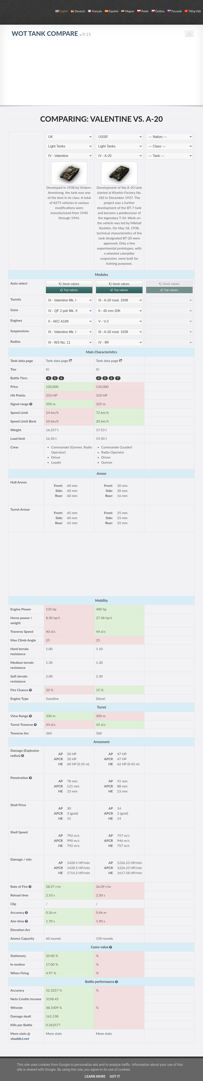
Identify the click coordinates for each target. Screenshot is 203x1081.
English (61, 11)
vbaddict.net (19, 1038)
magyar (127, 11)
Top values (69, 290)
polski (142, 11)
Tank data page (59, 361)
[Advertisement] (101, 73)
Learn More (95, 1076)
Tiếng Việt (193, 11)
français (95, 11)
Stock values (69, 284)
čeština (158, 11)
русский (174, 11)
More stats (54, 1033)
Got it (115, 1076)
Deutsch (78, 11)
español (111, 11)
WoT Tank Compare (51, 33)
